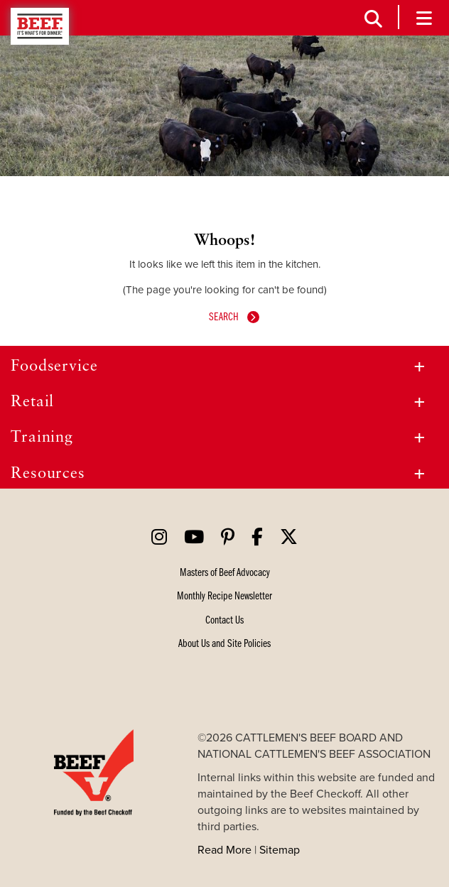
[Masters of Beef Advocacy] (225, 571)
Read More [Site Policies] (224, 849)
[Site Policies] (224, 642)
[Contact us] (224, 619)
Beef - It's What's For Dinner (40, 26)
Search (225, 316)
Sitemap (279, 849)
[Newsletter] (224, 595)
